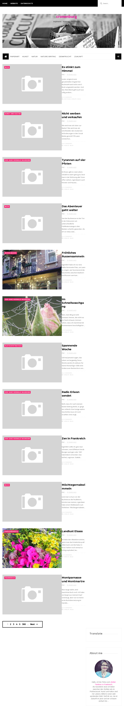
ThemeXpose (14, 703)
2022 (94, 273)
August (97, 360)
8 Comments (61, 531)
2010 (94, 384)
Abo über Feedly (96, 217)
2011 (94, 305)
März (96, 374)
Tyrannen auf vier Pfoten (105, 324)
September (99, 357)
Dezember (99, 307)
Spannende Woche (102, 337)
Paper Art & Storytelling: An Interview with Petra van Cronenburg (100, 162)
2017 (94, 288)
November (99, 310)
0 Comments (61, 289)
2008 (94, 390)
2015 (94, 294)
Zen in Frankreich (68, 455)
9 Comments (61, 341)
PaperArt (14, 57)
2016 (94, 291)
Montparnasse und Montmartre (102, 352)
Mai (96, 369)
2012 (94, 302)
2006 (94, 395)
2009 (94, 387)
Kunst (25, 57)
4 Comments (61, 243)
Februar (97, 377)
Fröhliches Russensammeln (106, 331)
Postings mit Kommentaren (100, 225)
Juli (95, 363)
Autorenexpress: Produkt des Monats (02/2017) (101, 189)
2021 (94, 276)
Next (33, 649)
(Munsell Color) (105, 165)
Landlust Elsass (66, 552)
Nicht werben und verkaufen (101, 320)
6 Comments (61, 146)
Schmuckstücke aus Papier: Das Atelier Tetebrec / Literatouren (102, 171)
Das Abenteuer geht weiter (103, 327)
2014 (94, 296)
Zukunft (78, 57)
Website (14, 3)
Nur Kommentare (96, 220)
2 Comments (61, 192)
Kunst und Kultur (13, 117)
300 (24, 649)
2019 (94, 282)
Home (4, 3)
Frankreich (10, 601)
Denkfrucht (65, 57)
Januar (97, 380)
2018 (94, 285)
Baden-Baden (10, 262)
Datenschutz (27, 3)
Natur (34, 57)
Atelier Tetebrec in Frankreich (105, 120)
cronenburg (66, 17)
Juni (96, 366)
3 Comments (61, 98)
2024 (94, 271)
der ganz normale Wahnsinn (17, 165)
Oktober (98, 313)
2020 (94, 279)
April (96, 372)
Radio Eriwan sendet (103, 340)
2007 (94, 393)
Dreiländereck (11, 552)
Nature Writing (48, 57)
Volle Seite (94, 213)
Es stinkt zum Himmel (103, 316)
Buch (7, 68)
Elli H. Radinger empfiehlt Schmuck (103, 184)
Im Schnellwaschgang (68, 314)
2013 (94, 299)
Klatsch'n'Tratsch (13, 359)
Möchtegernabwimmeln (104, 346)
